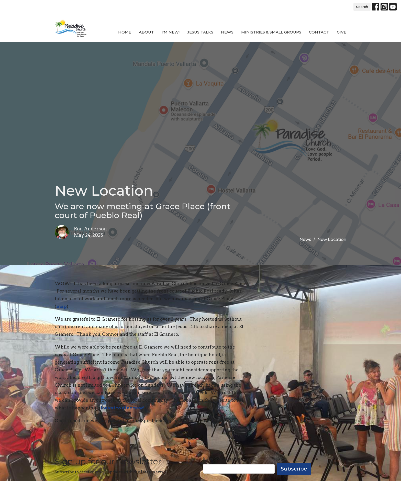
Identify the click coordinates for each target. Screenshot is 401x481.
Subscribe (294, 469)
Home (124, 32)
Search (362, 7)
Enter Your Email (220, 458)
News (227, 32)
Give (341, 32)
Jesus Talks (200, 32)
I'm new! (171, 32)
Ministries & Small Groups (271, 32)
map (61, 306)
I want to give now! (122, 407)
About (146, 32)
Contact (319, 32)
